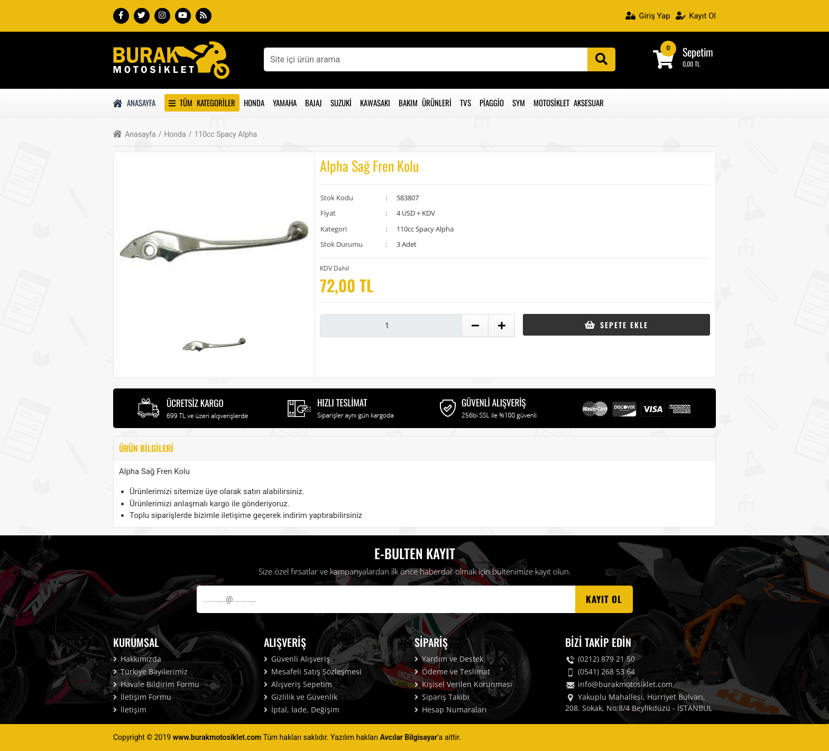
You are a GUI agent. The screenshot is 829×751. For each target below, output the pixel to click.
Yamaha (285, 102)
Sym (518, 102)
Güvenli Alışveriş (297, 659)
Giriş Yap (647, 16)
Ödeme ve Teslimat (452, 671)
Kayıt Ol (696, 16)
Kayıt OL (604, 599)
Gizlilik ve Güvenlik (300, 697)
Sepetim (698, 52)
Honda (254, 102)
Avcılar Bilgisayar (408, 737)
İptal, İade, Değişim (301, 709)
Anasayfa (134, 102)
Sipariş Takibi (441, 697)
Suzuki (341, 102)
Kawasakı (375, 102)
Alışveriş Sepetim (298, 684)
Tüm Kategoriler (202, 102)
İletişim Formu (142, 697)
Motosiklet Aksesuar (568, 102)
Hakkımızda (137, 659)
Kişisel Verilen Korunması (463, 684)
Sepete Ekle (616, 324)
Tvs (465, 102)
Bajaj (313, 102)
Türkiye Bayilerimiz (150, 671)
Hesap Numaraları (450, 709)
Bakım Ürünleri (425, 102)
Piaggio (492, 102)
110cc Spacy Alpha (223, 134)
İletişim (129, 709)
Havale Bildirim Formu (156, 684)
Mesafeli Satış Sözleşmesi (313, 671)
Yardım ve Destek (448, 659)
